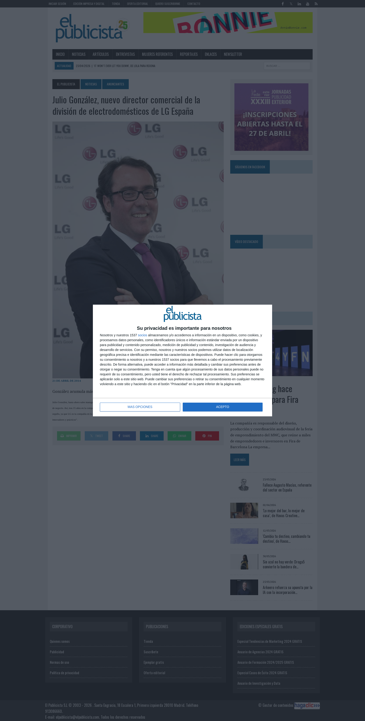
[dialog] (182, 360)
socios (142, 335)
